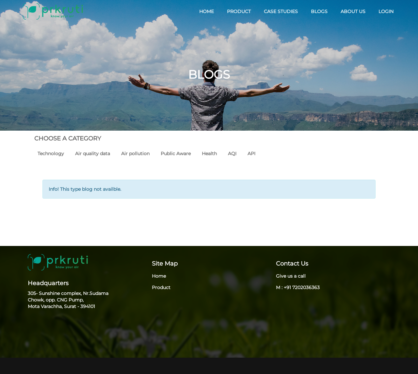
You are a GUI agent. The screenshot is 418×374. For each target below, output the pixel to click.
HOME (206, 11)
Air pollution (135, 153)
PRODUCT (239, 11)
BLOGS (319, 11)
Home (159, 276)
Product (161, 287)
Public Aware (176, 153)
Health (209, 153)
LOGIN (386, 11)
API (251, 153)
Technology (51, 153)
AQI (232, 153)
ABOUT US (353, 11)
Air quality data (92, 153)
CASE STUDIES (281, 11)
